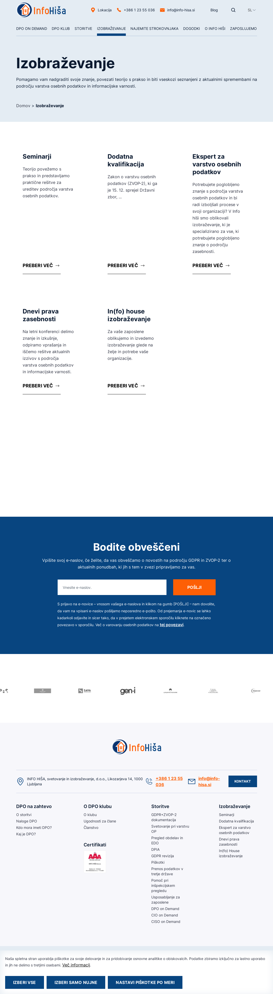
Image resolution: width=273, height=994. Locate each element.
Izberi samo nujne (76, 982)
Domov (23, 105)
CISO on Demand (165, 921)
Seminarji (226, 814)
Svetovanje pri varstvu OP (170, 829)
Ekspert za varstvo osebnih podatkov (235, 830)
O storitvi (23, 814)
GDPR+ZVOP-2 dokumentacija (164, 817)
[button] (250, 10)
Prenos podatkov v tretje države (167, 871)
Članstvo (91, 827)
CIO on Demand (164, 915)
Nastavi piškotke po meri (145, 982)
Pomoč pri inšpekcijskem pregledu (163, 885)
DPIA (155, 849)
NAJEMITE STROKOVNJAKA (154, 28)
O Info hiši (215, 28)
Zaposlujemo (243, 28)
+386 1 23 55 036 (139, 10)
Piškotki (157, 862)
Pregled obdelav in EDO (167, 840)
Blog (214, 10)
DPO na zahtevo (34, 806)
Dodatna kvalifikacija (236, 821)
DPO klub (61, 28)
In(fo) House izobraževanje (231, 853)
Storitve (83, 28)
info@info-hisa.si (181, 10)
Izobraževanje (111, 28)
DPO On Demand (31, 28)
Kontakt (242, 781)
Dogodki (191, 28)
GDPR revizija (162, 856)
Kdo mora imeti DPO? (34, 827)
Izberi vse (24, 982)
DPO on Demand (165, 908)
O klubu (90, 814)
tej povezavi (171, 624)
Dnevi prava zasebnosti (229, 841)
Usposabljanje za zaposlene (165, 899)
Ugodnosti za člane (100, 821)
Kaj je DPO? (26, 834)
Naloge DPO (26, 821)
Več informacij (76, 964)
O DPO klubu (98, 806)
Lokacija (105, 10)
